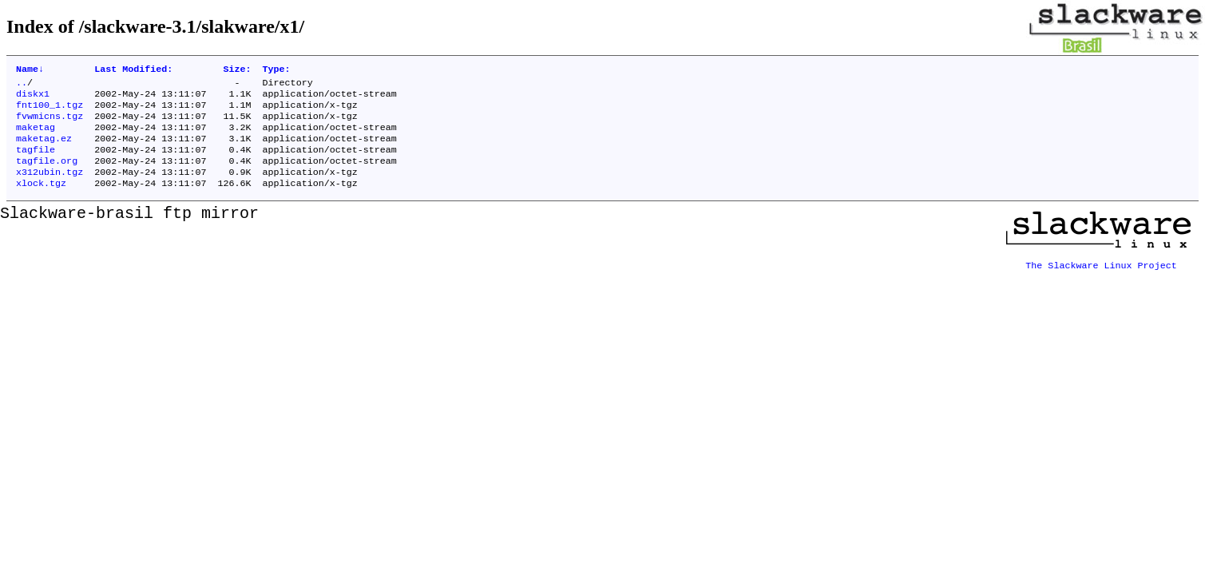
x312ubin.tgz (49, 187)
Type (277, 70)
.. (21, 85)
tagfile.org (46, 175)
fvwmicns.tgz (49, 123)
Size (237, 70)
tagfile (35, 162)
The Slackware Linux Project (1101, 277)
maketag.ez (44, 149)
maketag (35, 136)
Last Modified (133, 70)
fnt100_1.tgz (49, 111)
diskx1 (33, 98)
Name (30, 70)
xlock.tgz (41, 200)
